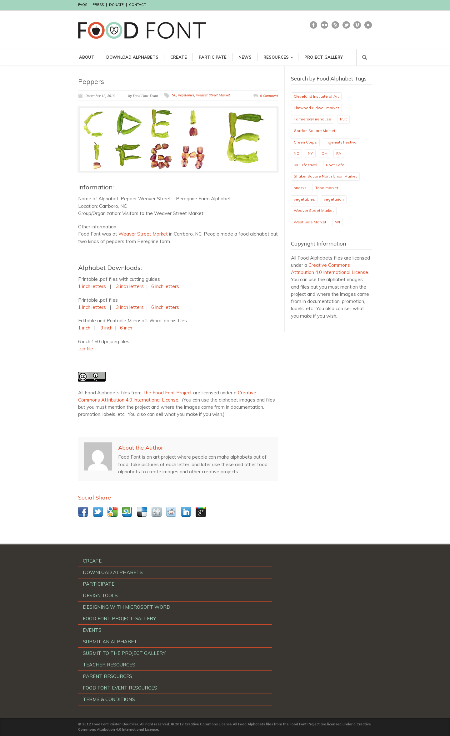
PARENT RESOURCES (107, 676)
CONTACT (137, 5)
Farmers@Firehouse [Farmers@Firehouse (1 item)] (312, 119)
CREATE (178, 57)
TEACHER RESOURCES (109, 665)
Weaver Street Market (213, 95)
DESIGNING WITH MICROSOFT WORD (126, 607)
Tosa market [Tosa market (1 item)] (326, 187)
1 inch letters (92, 286)
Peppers (91, 81)
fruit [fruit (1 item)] (343, 119)
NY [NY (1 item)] (310, 153)
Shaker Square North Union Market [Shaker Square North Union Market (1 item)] (325, 176)
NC (174, 95)
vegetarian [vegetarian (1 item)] (334, 199)
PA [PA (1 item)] (338, 153)
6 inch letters (165, 286)
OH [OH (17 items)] (325, 153)
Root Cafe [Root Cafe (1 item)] (335, 165)
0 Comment (269, 96)
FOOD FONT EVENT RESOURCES (120, 688)
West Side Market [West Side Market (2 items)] (310, 222)
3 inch (106, 328)
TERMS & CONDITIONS (109, 699)
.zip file (85, 349)
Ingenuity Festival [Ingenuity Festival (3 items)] (342, 142)
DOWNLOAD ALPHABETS (132, 57)
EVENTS (92, 630)
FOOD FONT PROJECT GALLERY (119, 618)
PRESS (98, 5)
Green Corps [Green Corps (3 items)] (305, 142)
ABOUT (86, 57)
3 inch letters (130, 286)
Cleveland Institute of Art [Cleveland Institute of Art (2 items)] (316, 96)
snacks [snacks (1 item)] (300, 187)
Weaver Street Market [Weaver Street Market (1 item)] (314, 210)
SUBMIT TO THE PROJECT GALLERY (124, 653)
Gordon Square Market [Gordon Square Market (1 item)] (314, 130)
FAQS (82, 5)
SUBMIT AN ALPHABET (110, 642)
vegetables (186, 95)
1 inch (84, 328)
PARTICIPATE (213, 57)
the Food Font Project (168, 393)
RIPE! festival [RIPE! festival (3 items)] (305, 165)
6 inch (126, 328)
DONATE (116, 5)
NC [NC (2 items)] (296, 153)
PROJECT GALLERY (323, 57)
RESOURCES (277, 57)
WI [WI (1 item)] (337, 222)
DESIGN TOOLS (100, 595)
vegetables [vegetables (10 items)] (304, 199)
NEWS (245, 57)
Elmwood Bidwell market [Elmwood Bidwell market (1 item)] (316, 107)
